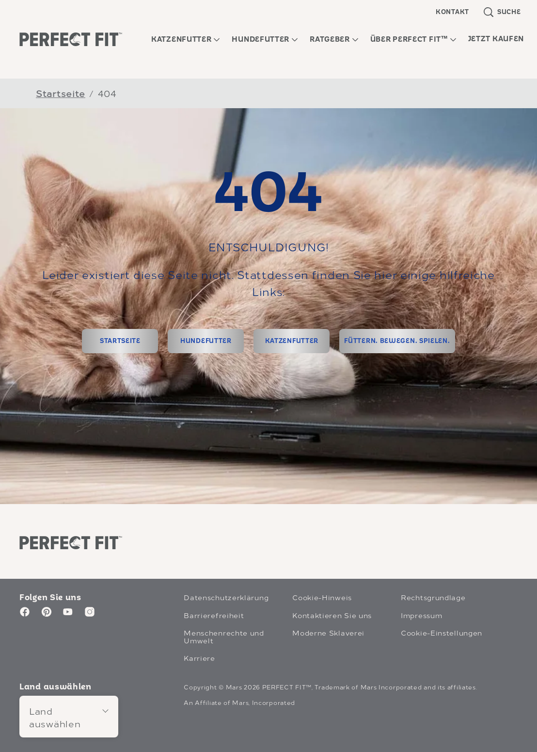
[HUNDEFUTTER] (206, 341)
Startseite (60, 92)
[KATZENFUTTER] (291, 341)
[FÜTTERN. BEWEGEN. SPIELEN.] (397, 341)
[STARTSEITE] (120, 341)
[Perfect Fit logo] (70, 542)
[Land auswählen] (68, 716)
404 (107, 92)
